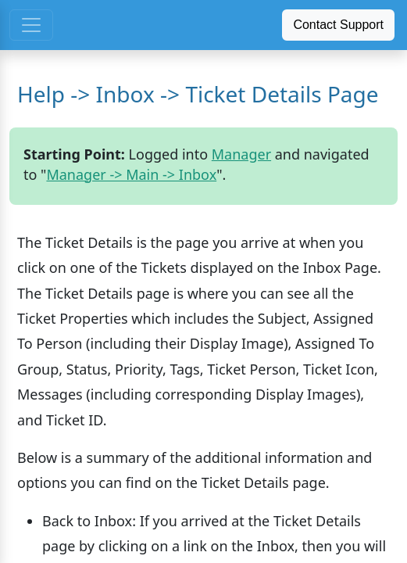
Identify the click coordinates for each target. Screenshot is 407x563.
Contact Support (338, 24)
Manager (241, 154)
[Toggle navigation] (31, 25)
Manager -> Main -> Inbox (131, 174)
